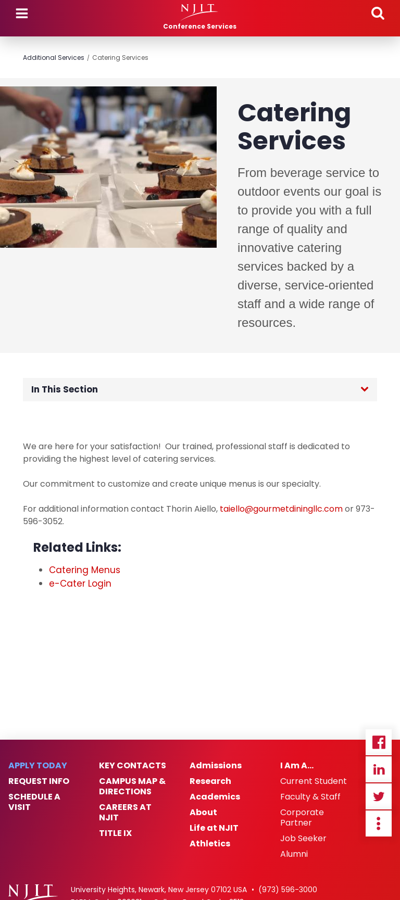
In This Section (64, 389)
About (203, 812)
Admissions (216, 765)
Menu (22, 13)
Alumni (294, 854)
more (379, 823)
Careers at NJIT (125, 812)
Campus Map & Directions (132, 786)
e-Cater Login (80, 583)
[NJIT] (199, 12)
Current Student (313, 781)
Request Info (38, 781)
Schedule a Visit (34, 802)
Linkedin (379, 769)
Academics (215, 797)
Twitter (379, 796)
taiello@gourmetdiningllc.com (281, 509)
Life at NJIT (214, 828)
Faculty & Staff (310, 797)
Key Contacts (132, 765)
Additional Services (53, 57)
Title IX (115, 833)
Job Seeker (303, 838)
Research (210, 781)
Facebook (379, 742)
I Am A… (297, 765)
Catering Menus (84, 570)
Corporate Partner (302, 817)
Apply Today (37, 765)
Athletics (210, 844)
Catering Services (120, 57)
